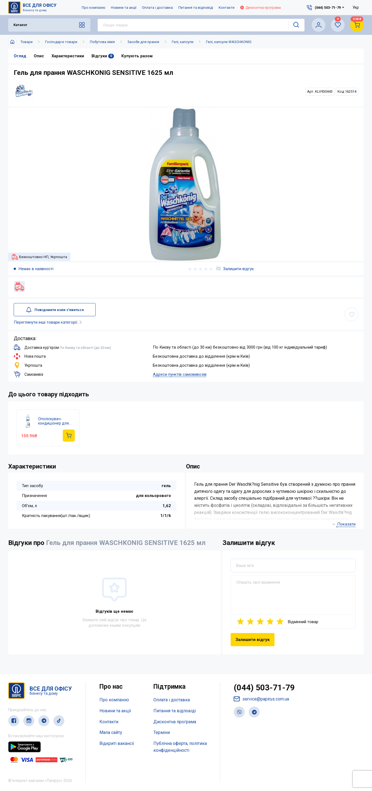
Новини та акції (123, 7)
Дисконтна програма (260, 7)
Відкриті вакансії (116, 743)
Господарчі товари (61, 42)
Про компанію (93, 7)
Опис (39, 55)
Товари (27, 42)
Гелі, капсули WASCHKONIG (228, 42)
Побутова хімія (102, 42)
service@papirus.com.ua (261, 699)
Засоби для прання (143, 42)
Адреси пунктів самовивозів (180, 374)
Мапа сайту (110, 732)
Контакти (226, 7)
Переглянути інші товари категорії (49, 322)
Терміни (161, 732)
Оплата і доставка (157, 7)
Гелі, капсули (182, 42)
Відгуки (103, 55)
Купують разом (137, 55)
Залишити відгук (235, 268)
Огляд (20, 55)
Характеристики (67, 55)
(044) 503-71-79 (264, 688)
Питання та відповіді (195, 7)
